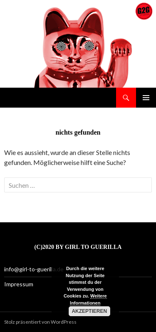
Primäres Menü (146, 98)
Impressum (18, 284)
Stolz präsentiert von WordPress (40, 322)
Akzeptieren (89, 311)
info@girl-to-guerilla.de (34, 269)
